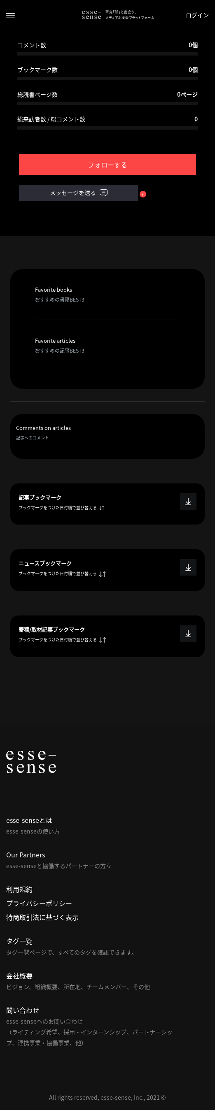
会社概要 (19, 975)
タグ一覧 (19, 941)
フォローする (107, 165)
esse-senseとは (29, 820)
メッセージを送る (79, 192)
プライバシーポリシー (39, 903)
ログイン (197, 15)
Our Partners (25, 854)
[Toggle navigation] (10, 15)
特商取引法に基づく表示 (42, 917)
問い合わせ (22, 1010)
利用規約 (19, 889)
